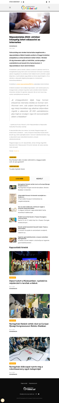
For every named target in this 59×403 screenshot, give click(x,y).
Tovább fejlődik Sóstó (17, 169)
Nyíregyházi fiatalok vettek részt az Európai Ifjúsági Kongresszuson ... (34, 184)
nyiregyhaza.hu (13, 46)
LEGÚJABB (19, 179)
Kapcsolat (24, 383)
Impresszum (33, 383)
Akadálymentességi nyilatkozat (27, 394)
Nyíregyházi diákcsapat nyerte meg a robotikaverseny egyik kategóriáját (26, 368)
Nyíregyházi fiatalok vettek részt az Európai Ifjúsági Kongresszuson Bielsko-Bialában (29, 325)
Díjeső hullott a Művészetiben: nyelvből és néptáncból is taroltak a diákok (28, 282)
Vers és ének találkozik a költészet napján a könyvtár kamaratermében (31, 207)
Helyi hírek (12, 277)
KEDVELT (39, 179)
